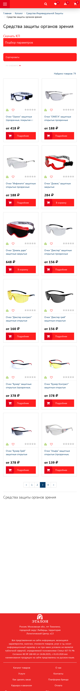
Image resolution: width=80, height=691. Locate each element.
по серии (55, 65)
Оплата (58, 685)
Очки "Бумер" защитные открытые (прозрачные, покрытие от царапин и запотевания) (18, 386)
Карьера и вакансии (21, 685)
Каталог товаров (21, 668)
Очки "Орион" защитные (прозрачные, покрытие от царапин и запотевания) (20, 118)
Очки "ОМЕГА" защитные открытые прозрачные (57, 118)
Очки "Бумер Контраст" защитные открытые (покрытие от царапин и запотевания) (57, 386)
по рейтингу (41, 65)
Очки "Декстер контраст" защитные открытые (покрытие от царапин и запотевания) (19, 319)
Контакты (58, 673)
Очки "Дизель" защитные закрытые (57, 185)
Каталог (19, 13)
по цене (28, 65)
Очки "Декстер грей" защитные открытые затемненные (55, 319)
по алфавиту (13, 65)
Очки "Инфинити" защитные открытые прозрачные (21, 185)
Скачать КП (11, 35)
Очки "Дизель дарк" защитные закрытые (16, 252)
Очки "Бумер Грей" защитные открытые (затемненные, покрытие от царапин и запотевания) (20, 452)
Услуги (21, 673)
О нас (58, 668)
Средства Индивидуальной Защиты (44, 13)
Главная (7, 13)
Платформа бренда (58, 679)
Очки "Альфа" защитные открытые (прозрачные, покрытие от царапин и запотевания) (57, 452)
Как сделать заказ (22, 679)
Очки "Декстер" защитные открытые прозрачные (58, 252)
